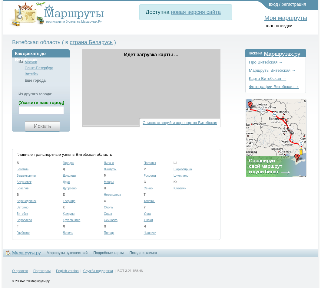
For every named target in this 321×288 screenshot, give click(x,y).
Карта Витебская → (267, 78)
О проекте (20, 271)
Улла (147, 213)
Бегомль (22, 169)
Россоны (150, 175)
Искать (42, 126)
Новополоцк (112, 194)
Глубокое (23, 232)
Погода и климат (143, 253)
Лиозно (109, 163)
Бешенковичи (26, 175)
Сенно (148, 188)
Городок (68, 163)
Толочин (149, 201)
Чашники (150, 232)
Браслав (22, 188)
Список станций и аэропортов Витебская (180, 122)
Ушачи (148, 220)
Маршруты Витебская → (272, 70)
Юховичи (180, 188)
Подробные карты (108, 253)
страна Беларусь (91, 42)
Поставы (150, 163)
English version (67, 271)
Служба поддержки (98, 271)
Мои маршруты (285, 18)
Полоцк (109, 232)
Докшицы (69, 175)
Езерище (69, 201)
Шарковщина (183, 169)
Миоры (109, 182)
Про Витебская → (266, 62)
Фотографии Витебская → (274, 86)
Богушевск (24, 182)
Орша (108, 213)
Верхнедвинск (26, 201)
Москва (31, 62)
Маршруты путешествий (67, 253)
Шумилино (181, 175)
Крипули (69, 213)
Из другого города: (35, 94)
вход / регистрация (287, 4)
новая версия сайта (196, 12)
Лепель (68, 232)
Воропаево (24, 220)
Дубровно (70, 188)
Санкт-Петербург (39, 68)
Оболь (108, 207)
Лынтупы (110, 169)
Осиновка (110, 220)
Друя (66, 182)
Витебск (31, 74)
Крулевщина (72, 220)
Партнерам (42, 271)
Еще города (35, 80)
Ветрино (22, 207)
